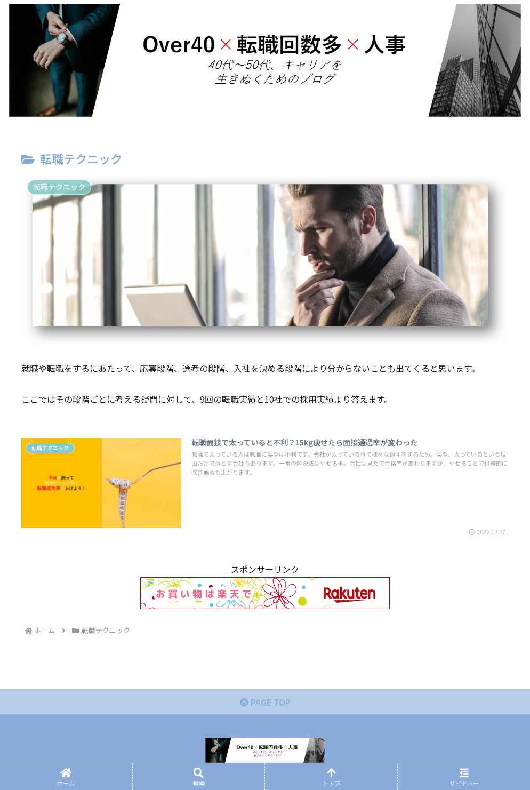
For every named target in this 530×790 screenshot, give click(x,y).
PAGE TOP (265, 702)
